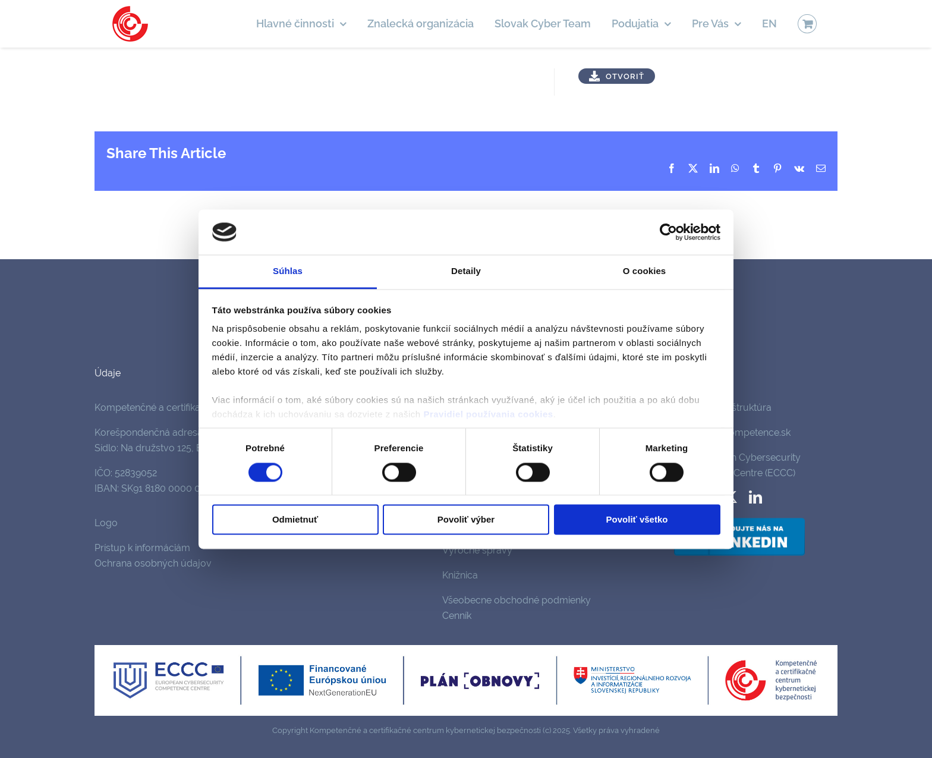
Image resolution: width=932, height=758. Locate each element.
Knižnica (460, 575)
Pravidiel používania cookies (488, 415)
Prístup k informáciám (142, 547)
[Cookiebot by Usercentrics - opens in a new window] (668, 232)
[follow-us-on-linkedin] (739, 520)
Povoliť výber (466, 520)
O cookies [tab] (644, 271)
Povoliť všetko (637, 520)
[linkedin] (755, 497)
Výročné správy (477, 550)
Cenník (456, 615)
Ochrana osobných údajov (153, 563)
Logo (106, 523)
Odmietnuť (295, 520)
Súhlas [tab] (288, 271)
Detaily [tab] (466, 271)
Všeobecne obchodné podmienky (516, 600)
